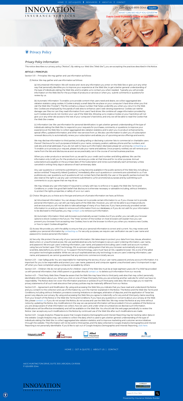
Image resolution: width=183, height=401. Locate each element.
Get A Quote (82, 349)
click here (142, 326)
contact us (77, 211)
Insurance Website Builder (147, 398)
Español (152, 8)
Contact (113, 349)
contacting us (139, 146)
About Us (99, 349)
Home (68, 349)
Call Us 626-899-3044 (132, 7)
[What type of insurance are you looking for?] (138, 13)
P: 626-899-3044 (31, 366)
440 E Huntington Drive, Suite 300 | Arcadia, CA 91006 (51, 364)
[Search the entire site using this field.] (140, 393)
